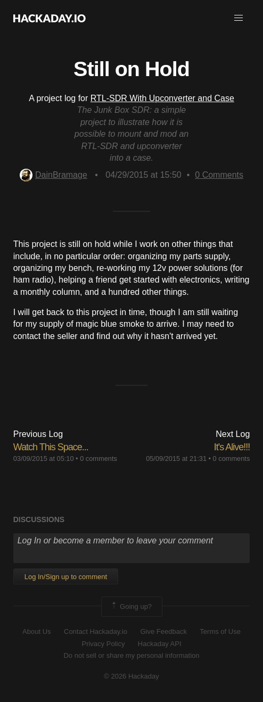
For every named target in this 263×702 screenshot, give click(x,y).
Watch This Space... (50, 447)
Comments (219, 174)
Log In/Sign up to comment (65, 577)
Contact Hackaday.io (95, 631)
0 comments (98, 459)
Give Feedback (163, 631)
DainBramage (53, 174)
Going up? (131, 607)
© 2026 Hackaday (131, 676)
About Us (36, 631)
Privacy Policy (103, 644)
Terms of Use (220, 631)
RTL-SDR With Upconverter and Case (162, 98)
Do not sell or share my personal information (131, 655)
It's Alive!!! (232, 447)
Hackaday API (160, 644)
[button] (238, 18)
